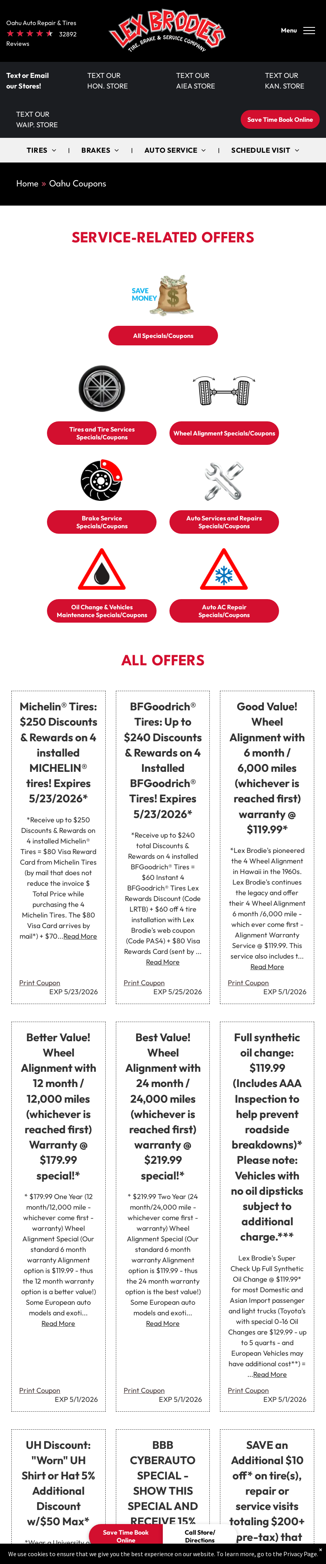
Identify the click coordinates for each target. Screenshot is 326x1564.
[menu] (309, 30)
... (77, 936)
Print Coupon (39, 982)
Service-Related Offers (163, 238)
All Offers (163, 661)
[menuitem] (42, 150)
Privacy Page (300, 1554)
